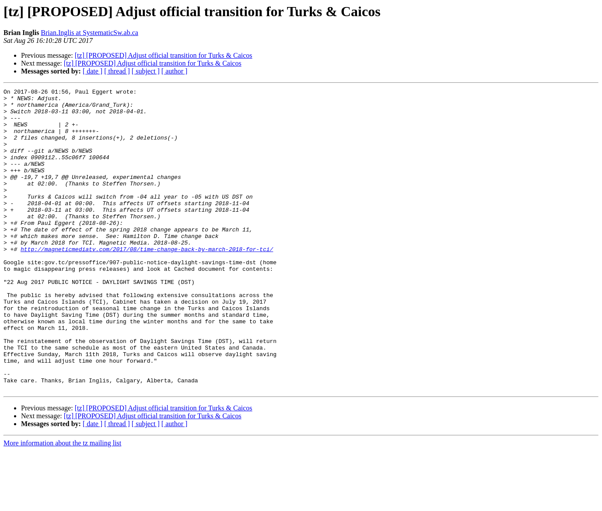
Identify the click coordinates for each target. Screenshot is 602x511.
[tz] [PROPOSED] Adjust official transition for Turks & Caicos (163, 55)
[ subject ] (146, 71)
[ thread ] (117, 71)
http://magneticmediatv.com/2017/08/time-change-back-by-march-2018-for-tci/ (147, 282)
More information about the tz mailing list (62, 503)
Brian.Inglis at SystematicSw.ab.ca (89, 32)
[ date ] (92, 71)
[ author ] (174, 71)
